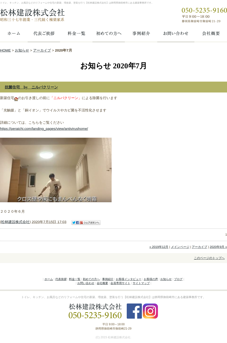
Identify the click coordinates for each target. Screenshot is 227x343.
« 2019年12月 (158, 247)
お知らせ (22, 50)
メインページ (180, 247)
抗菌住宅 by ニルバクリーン (31, 87)
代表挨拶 (61, 279)
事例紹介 (108, 279)
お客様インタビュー (128, 279)
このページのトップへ (209, 258)
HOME (5, 50)
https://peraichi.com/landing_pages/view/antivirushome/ (44, 129)
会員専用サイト (120, 283)
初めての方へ (91, 279)
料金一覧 (74, 279)
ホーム (48, 279)
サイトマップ (141, 283)
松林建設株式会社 (15, 222)
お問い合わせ (85, 283)
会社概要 (102, 283)
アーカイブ (42, 50)
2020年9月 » (218, 247)
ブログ (178, 279)
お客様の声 (151, 279)
